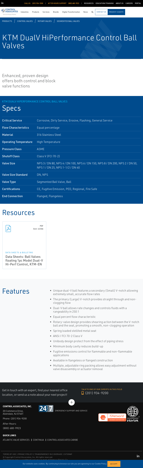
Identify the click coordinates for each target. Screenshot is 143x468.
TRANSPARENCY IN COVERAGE (48, 454)
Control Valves (25, 21)
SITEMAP (68, 454)
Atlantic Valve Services (16, 439)
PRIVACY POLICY (25, 454)
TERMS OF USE (9, 454)
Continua (38, 439)
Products (7, 21)
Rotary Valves (45, 21)
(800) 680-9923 (12, 428)
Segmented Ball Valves (68, 21)
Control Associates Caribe (62, 439)
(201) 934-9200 (95, 393)
